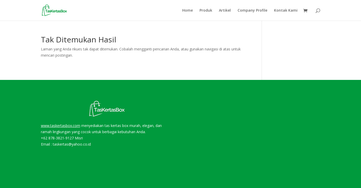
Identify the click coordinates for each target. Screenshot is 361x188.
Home (187, 11)
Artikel (225, 11)
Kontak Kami (286, 11)
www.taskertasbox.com (60, 125)
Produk (206, 11)
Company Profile (252, 11)
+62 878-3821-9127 (57, 138)
